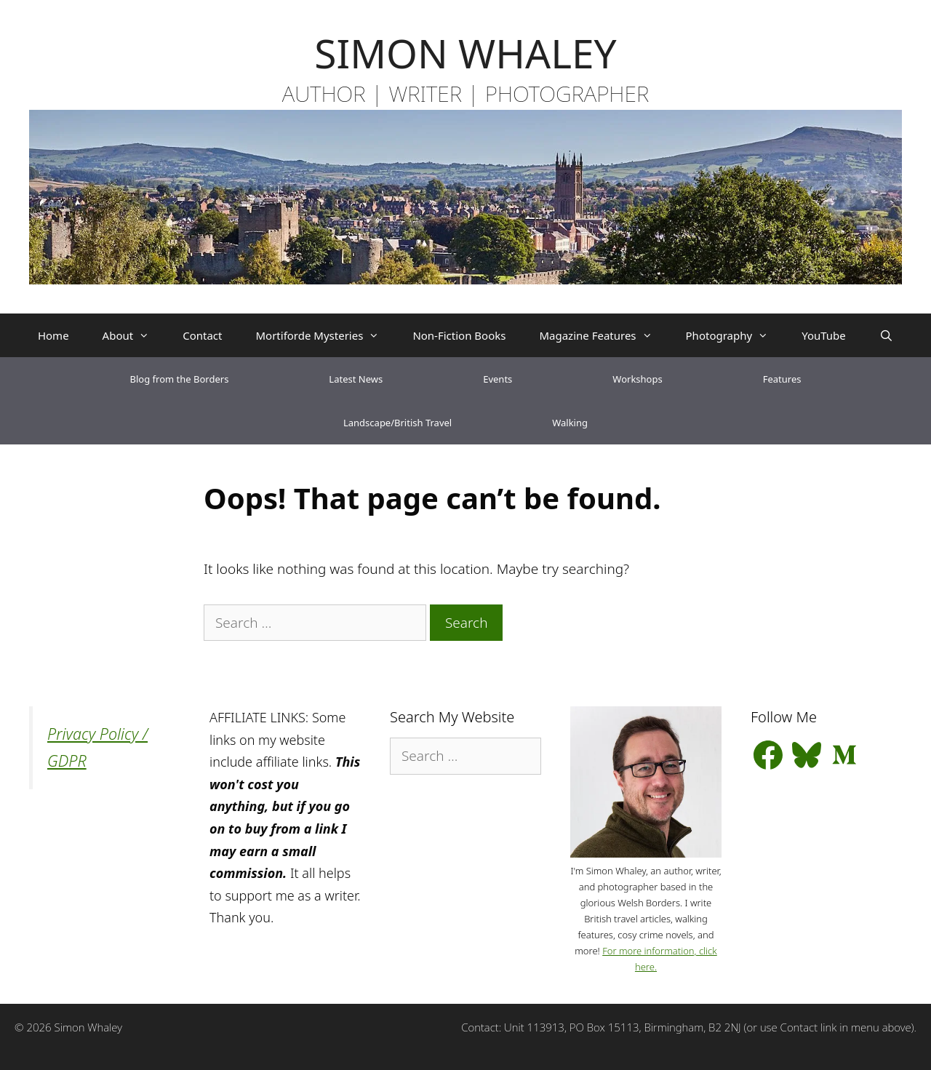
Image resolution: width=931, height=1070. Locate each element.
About (135, 335)
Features (782, 379)
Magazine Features (603, 335)
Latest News (356, 379)
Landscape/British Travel (397, 422)
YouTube (824, 335)
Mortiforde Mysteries (325, 335)
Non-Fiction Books (459, 335)
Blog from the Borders (179, 379)
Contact (202, 335)
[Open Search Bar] (886, 335)
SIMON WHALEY (465, 52)
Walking (570, 422)
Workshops (637, 379)
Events (497, 379)
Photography (736, 335)
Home (53, 335)
